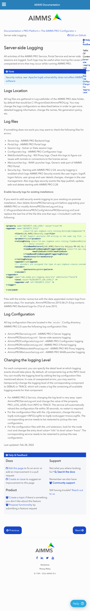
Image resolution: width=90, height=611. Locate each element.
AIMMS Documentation (47, 4)
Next (79, 530)
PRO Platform (31, 30)
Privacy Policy (45, 569)
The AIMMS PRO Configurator (57, 30)
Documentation (12, 30)
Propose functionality (20, 504)
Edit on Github (78, 35)
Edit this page (16, 468)
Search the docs (66, 472)
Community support (63, 483)
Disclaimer (45, 565)
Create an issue (17, 479)
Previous (12, 530)
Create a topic (16, 497)
